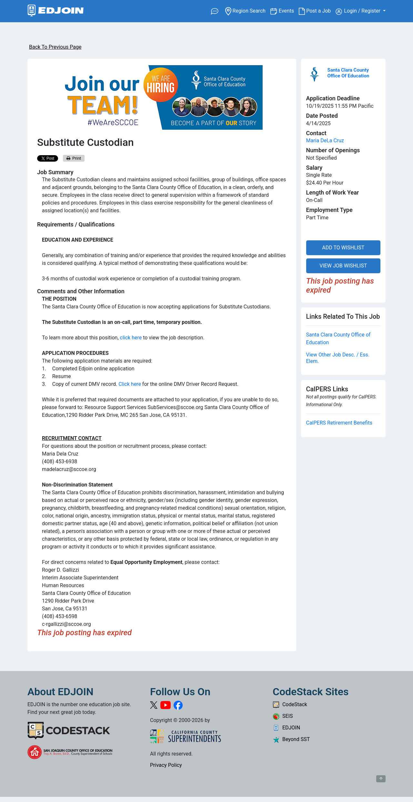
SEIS (283, 716)
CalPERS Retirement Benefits (339, 423)
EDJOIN (286, 728)
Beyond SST (291, 739)
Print (73, 158)
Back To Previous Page (55, 47)
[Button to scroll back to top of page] (381, 778)
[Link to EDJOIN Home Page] (55, 11)
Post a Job (317, 11)
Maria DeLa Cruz (325, 140)
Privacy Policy (166, 765)
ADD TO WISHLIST (343, 248)
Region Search (247, 10)
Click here (129, 384)
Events (289, 10)
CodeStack (290, 704)
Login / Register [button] (359, 11)
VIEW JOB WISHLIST (343, 266)
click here (131, 338)
